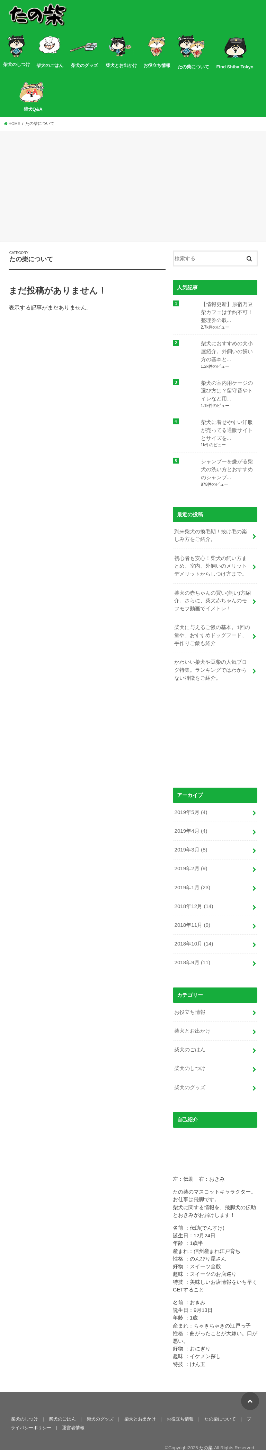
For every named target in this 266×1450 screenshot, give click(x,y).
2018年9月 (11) (192, 951)
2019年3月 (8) (190, 841)
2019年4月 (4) (190, 823)
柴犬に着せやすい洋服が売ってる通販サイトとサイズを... (227, 428)
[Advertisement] (133, 187)
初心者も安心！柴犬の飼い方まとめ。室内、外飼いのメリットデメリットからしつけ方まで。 (210, 561)
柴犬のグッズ (189, 1074)
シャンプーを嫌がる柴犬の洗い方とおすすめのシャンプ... (227, 466)
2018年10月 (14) (193, 933)
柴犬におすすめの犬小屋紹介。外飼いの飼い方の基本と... (227, 350)
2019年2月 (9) (190, 860)
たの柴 (206, 1433)
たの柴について (217, 1405)
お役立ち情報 (189, 1000)
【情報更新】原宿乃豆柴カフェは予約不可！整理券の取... (227, 312)
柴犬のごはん (189, 1037)
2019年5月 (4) (190, 804)
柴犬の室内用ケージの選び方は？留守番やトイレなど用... (227, 389)
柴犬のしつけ (189, 1055)
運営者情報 (68, 1413)
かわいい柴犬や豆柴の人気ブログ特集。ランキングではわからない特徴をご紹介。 (210, 663)
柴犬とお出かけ (192, 1018)
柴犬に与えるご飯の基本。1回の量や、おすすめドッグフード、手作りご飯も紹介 (212, 629)
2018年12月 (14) (193, 896)
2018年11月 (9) (192, 915)
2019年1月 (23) (192, 878)
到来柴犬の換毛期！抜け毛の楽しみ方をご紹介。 (210, 532)
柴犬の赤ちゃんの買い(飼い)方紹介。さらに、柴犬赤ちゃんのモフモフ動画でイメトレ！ (212, 595)
